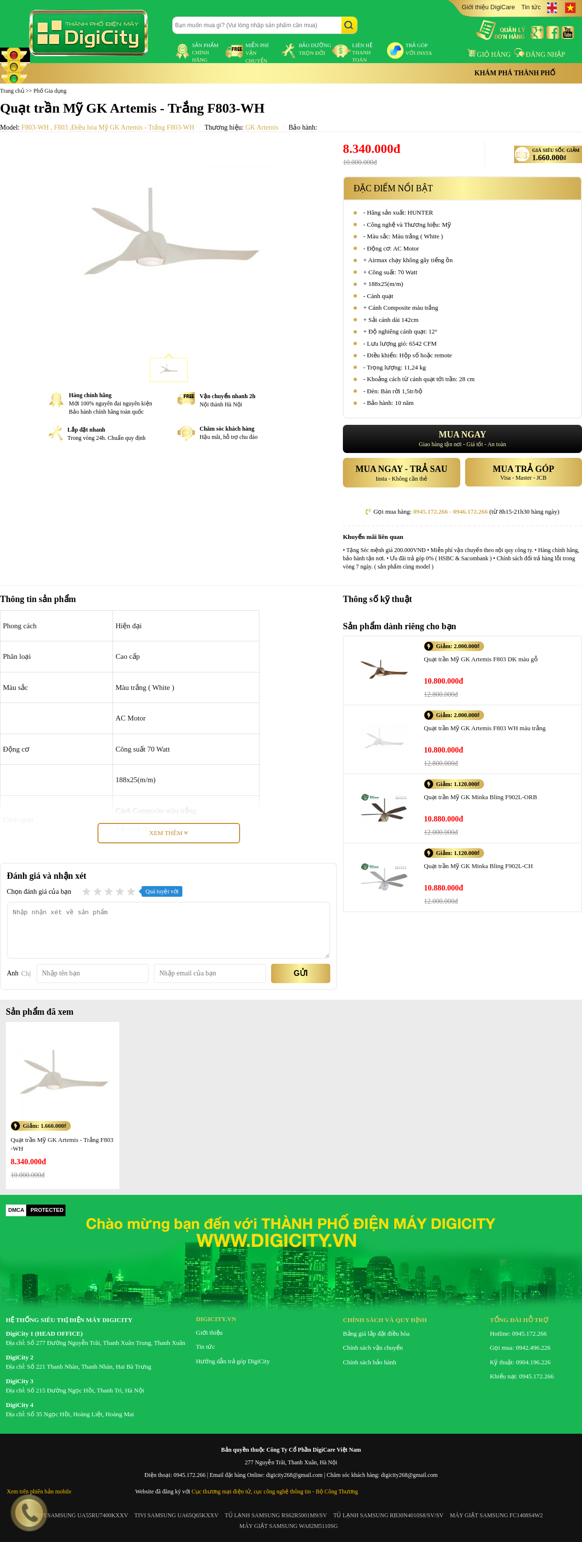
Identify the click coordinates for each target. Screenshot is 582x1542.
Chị (26, 973)
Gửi (301, 973)
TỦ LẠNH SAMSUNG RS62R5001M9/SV (276, 1515)
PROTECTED (47, 1210)
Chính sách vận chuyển (373, 1347)
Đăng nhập (539, 54)
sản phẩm (205, 52)
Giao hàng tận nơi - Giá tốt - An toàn (462, 439)
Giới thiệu (209, 1332)
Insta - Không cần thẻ (401, 472)
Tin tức (531, 7)
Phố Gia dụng (49, 90)
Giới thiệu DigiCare (488, 7)
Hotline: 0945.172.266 (518, 1333)
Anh (12, 973)
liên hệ (362, 52)
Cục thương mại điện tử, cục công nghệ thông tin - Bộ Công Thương (275, 1491)
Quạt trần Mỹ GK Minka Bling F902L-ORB (480, 797)
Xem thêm (168, 833)
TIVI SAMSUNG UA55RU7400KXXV (81, 1515)
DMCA (16, 1210)
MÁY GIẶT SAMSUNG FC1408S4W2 (496, 1515)
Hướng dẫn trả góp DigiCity (233, 1361)
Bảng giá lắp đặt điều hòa (376, 1333)
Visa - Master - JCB (524, 472)
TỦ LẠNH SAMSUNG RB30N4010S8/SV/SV (388, 1515)
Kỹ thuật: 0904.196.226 (520, 1362)
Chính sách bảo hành (369, 1362)
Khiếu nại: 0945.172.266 (522, 1376)
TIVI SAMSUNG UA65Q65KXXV (176, 1515)
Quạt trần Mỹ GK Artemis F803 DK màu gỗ (481, 659)
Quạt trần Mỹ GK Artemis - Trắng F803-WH (62, 1144)
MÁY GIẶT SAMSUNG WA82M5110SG (288, 1526)
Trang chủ (12, 90)
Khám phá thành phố (514, 73)
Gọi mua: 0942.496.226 (520, 1347)
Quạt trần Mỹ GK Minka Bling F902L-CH (478, 866)
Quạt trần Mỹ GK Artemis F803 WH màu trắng (485, 728)
